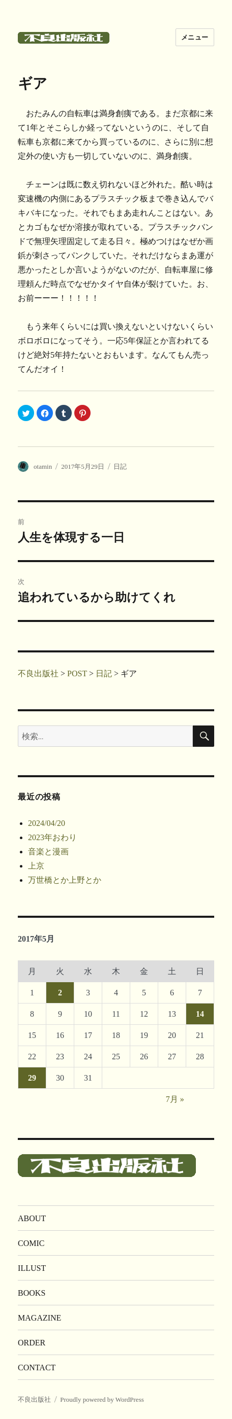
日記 (120, 466)
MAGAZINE (39, 1317)
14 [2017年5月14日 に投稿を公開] (200, 1014)
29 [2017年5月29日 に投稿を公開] (32, 1078)
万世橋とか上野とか (64, 880)
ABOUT (32, 1218)
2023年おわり (52, 837)
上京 (36, 865)
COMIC (31, 1243)
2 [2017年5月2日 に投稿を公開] (60, 992)
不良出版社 (34, 1399)
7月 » (175, 1099)
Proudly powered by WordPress (101, 1399)
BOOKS (31, 1293)
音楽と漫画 (48, 851)
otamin (43, 466)
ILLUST (32, 1268)
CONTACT (36, 1367)
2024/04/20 (46, 823)
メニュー (195, 37)
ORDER (31, 1342)
